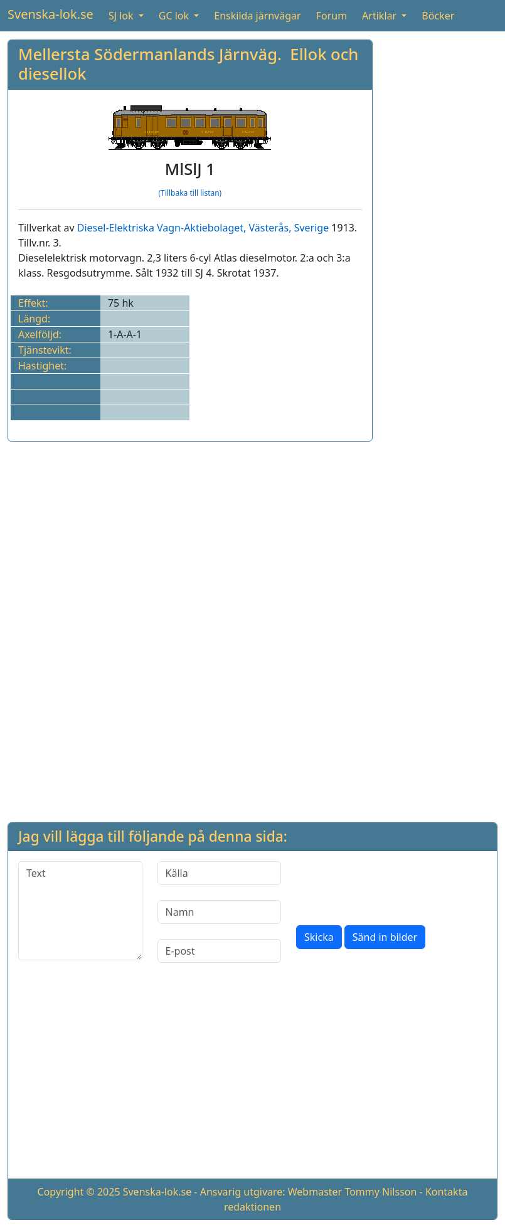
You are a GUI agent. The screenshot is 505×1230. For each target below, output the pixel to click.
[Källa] (219, 873)
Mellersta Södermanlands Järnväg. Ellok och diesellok (188, 64)
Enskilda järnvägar (257, 16)
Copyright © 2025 (79, 1192)
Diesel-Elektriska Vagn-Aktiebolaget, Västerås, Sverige (203, 228)
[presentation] (391, 885)
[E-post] (219, 951)
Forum (331, 16)
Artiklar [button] (380, 16)
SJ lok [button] (122, 16)
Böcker (438, 16)
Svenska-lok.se (50, 14)
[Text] (80, 910)
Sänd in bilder (385, 937)
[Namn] (219, 912)
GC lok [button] (175, 16)
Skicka (319, 937)
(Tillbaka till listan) (190, 193)
